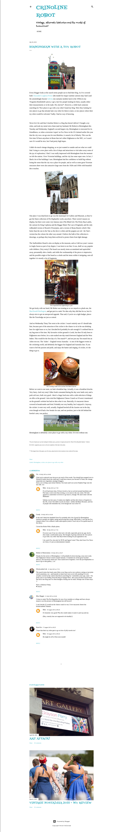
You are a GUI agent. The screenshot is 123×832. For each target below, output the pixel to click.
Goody (38, 514)
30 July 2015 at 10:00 (45, 474)
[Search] (92, 6)
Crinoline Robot (51, 11)
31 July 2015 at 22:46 (51, 596)
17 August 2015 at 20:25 (49, 627)
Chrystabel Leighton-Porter (43, 96)
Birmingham (37, 462)
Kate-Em (39, 627)
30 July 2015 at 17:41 (52, 530)
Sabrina (50, 99)
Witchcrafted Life (41, 569)
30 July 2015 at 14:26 (47, 514)
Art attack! (39, 739)
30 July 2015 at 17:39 (52, 488)
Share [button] (30, 459)
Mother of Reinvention (43, 553)
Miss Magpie (40, 596)
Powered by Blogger (61, 821)
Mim (44, 488)
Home (39, 31)
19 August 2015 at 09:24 (53, 610)
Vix (37, 474)
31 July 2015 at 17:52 (54, 569)
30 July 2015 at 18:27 (57, 553)
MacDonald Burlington (37, 311)
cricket (43, 462)
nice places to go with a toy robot (54, 462)
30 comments (37, 743)
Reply (38, 510)
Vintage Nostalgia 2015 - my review (60, 803)
